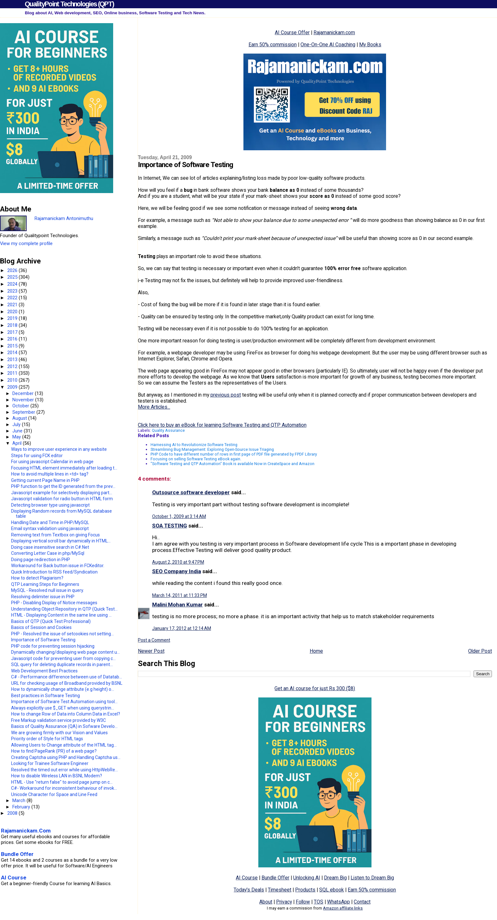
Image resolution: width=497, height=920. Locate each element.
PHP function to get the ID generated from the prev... (63, 486)
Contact (362, 902)
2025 (13, 277)
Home (316, 651)
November (23, 399)
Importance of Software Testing (43, 639)
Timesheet (279, 890)
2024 (13, 284)
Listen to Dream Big (372, 878)
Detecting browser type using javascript (50, 505)
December (23, 393)
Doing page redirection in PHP (40, 559)
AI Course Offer (292, 32)
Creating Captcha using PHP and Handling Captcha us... (65, 757)
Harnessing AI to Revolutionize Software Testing (194, 444)
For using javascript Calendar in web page (52, 461)
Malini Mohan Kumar (177, 604)
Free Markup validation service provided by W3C (58, 720)
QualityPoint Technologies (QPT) (69, 4)
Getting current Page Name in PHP (45, 480)
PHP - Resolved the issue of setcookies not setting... (62, 633)
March (19, 800)
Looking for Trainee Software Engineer (49, 763)
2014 (13, 352)
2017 (13, 332)
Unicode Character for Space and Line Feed (54, 794)
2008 (13, 813)
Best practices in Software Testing (45, 695)
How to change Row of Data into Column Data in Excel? (65, 713)
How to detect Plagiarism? (37, 577)
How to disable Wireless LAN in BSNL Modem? (56, 775)
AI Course (247, 878)
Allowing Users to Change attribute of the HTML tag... (64, 745)
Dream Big (335, 878)
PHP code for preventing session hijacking (52, 646)
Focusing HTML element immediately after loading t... (64, 467)
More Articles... (154, 407)
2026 (13, 270)
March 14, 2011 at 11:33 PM (179, 595)
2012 (13, 366)
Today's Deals (249, 890)
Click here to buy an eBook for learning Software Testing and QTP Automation (222, 425)
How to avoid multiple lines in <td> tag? (49, 473)
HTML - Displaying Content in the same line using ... (61, 615)
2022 (13, 298)
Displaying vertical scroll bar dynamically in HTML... (61, 540)
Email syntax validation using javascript (50, 528)
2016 (13, 339)
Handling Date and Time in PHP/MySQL (50, 522)
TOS (318, 902)
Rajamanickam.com (334, 32)
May (17, 436)
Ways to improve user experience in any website (59, 449)
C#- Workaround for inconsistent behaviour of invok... (64, 788)
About (265, 902)
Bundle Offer (275, 878)
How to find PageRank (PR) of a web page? (54, 751)
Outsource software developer (191, 492)
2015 (13, 346)
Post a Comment (154, 640)
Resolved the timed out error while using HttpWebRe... (64, 769)
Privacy (284, 902)
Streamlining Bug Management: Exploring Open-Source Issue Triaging (212, 449)
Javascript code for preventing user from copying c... (63, 658)
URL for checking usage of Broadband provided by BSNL (66, 683)
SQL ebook (331, 890)
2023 (13, 291)
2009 (13, 387)
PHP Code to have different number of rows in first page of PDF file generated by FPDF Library (234, 454)
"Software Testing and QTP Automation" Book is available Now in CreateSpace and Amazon (232, 463)
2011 (13, 373)
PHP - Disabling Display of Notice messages (54, 602)
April (17, 443)
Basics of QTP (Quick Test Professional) (51, 621)
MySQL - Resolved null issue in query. (47, 590)
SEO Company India (176, 571)
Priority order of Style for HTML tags (47, 738)
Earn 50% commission (272, 45)
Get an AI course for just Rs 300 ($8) (314, 688)
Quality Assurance (168, 430)
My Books (370, 45)
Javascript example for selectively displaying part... (61, 492)
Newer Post (151, 651)
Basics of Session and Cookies (41, 627)
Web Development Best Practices (44, 670)
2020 (13, 311)
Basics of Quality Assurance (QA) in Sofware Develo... (64, 726)
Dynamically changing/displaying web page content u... (65, 652)
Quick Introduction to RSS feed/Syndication (54, 571)
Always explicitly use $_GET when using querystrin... (62, 707)
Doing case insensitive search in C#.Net (50, 547)
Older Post (480, 651)
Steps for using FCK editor (37, 455)
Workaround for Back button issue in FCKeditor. (57, 565)
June (18, 430)
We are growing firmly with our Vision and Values (59, 732)
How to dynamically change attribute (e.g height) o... (62, 689)
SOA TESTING (169, 525)
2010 (13, 380)
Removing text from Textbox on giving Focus (55, 534)
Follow (303, 902)
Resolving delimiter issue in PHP (42, 596)
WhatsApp (338, 902)
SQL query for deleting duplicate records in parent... (62, 664)
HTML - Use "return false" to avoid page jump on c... (62, 782)
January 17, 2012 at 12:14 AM (181, 628)
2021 (13, 305)
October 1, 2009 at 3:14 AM (179, 516)
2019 (13, 318)
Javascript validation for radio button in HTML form (62, 498)
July (17, 424)
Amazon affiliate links (343, 908)
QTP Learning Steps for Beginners (45, 584)
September (24, 412)
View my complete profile (26, 243)
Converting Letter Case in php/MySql (47, 553)
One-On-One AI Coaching (327, 45)
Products (305, 890)
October (21, 405)
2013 (13, 359)
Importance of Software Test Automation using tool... (64, 701)
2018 (13, 325)
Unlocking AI (306, 878)
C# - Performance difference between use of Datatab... (66, 676)
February (21, 806)
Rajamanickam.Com (26, 830)
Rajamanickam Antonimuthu (64, 218)
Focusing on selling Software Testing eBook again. (196, 459)
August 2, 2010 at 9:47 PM (178, 562)
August (20, 418)
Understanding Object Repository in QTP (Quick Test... (64, 609)
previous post (225, 395)
